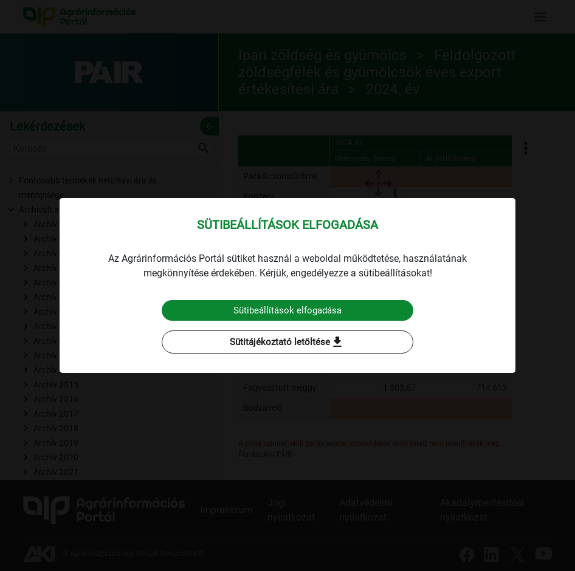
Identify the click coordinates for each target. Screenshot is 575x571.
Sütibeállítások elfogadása (287, 310)
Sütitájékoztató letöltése (287, 342)
